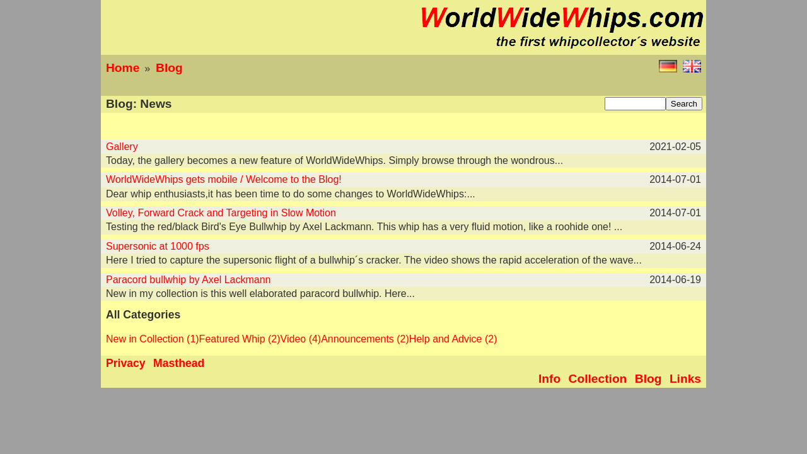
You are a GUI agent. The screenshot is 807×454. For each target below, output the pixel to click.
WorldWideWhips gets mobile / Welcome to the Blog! (224, 179)
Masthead (178, 363)
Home (122, 67)
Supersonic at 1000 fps (157, 246)
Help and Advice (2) (453, 339)
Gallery (122, 146)
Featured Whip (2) (240, 339)
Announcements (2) (365, 339)
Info (549, 378)
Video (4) (301, 339)
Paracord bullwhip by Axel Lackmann (188, 279)
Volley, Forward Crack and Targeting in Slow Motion (221, 212)
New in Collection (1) (152, 339)
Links (685, 378)
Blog (169, 67)
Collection (598, 378)
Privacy (126, 363)
